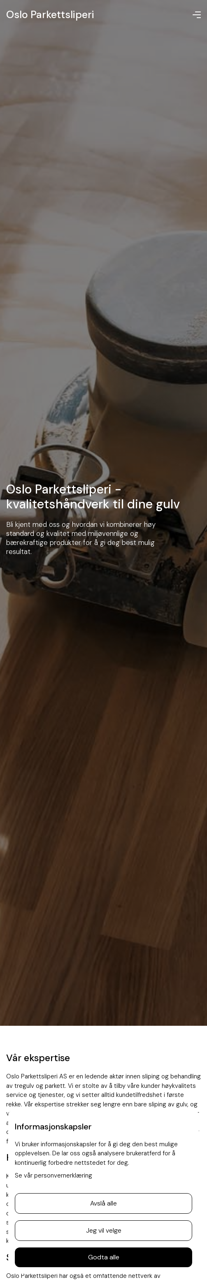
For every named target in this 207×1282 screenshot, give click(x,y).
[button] (197, 15)
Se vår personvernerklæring (53, 1175)
